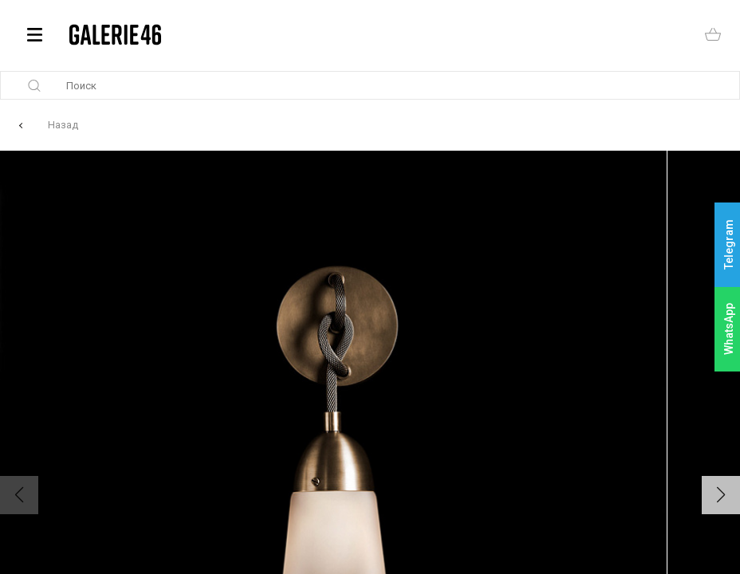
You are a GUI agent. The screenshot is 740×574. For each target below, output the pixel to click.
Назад (63, 125)
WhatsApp (728, 329)
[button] (721, 495)
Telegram (728, 245)
